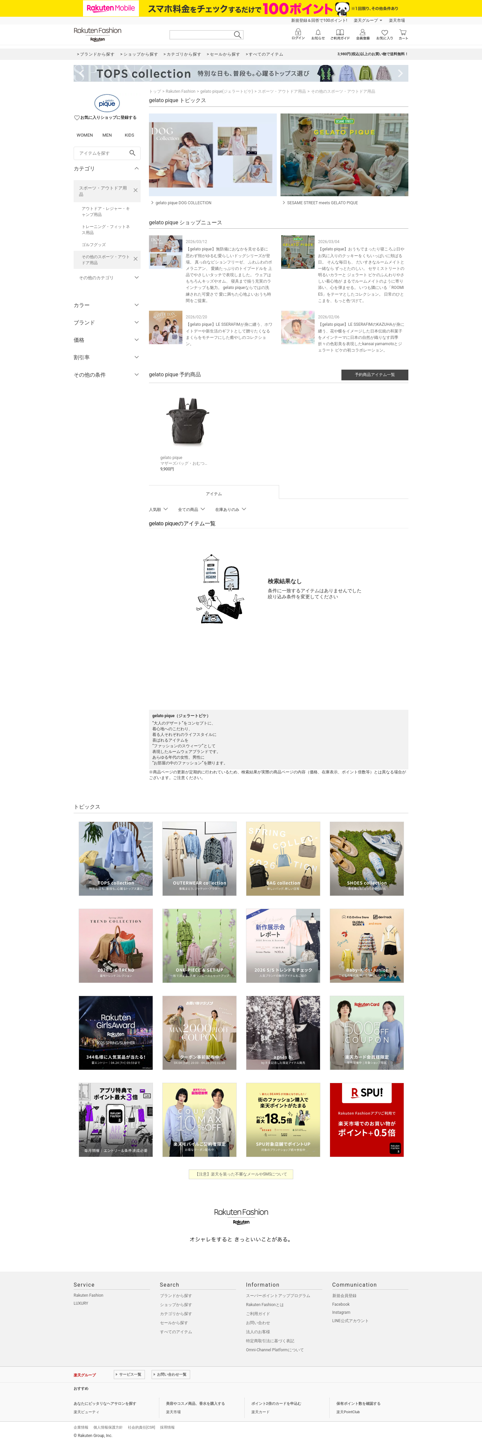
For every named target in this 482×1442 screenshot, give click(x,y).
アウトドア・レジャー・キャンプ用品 (106, 211)
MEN (107, 135)
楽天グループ (366, 20)
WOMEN (85, 135)
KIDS (129, 135)
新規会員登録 (344, 1294)
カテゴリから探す (176, 1312)
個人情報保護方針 (108, 1426)
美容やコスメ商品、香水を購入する (195, 1402)
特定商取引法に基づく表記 (270, 1340)
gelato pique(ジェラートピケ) (226, 91)
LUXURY (81, 1302)
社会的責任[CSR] (141, 1426)
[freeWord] (107, 153)
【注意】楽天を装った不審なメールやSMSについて (241, 1173)
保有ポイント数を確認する (358, 1402)
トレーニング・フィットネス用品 (106, 229)
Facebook (341, 1303)
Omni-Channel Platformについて (275, 1349)
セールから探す (174, 1321)
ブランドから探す (176, 1294)
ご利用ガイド (258, 1312)
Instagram (341, 1311)
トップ (155, 91)
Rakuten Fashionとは (265, 1303)
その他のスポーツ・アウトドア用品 (106, 259)
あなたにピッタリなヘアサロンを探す (105, 1402)
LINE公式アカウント (350, 1319)
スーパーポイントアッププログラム (278, 1294)
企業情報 (81, 1426)
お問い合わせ (258, 1321)
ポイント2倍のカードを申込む (276, 1402)
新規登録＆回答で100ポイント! (319, 20)
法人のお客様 (258, 1331)
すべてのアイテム (176, 1331)
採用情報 (167, 1426)
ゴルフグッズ (94, 244)
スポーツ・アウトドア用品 (103, 191)
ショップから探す (176, 1303)
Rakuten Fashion (180, 91)
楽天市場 (397, 20)
